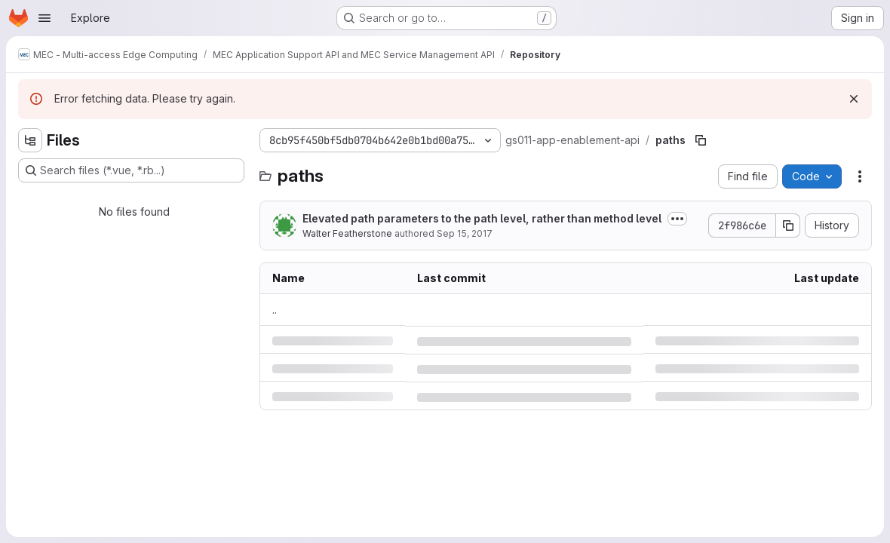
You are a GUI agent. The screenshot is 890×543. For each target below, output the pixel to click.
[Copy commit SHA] (788, 225)
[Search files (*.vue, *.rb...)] (131, 170)
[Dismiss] (854, 99)
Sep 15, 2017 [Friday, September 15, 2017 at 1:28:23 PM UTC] (465, 233)
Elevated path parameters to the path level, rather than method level (481, 218)
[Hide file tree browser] (30, 140)
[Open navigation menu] (44, 18)
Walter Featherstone (347, 233)
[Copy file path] (701, 140)
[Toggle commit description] (677, 218)
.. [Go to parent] (274, 309)
